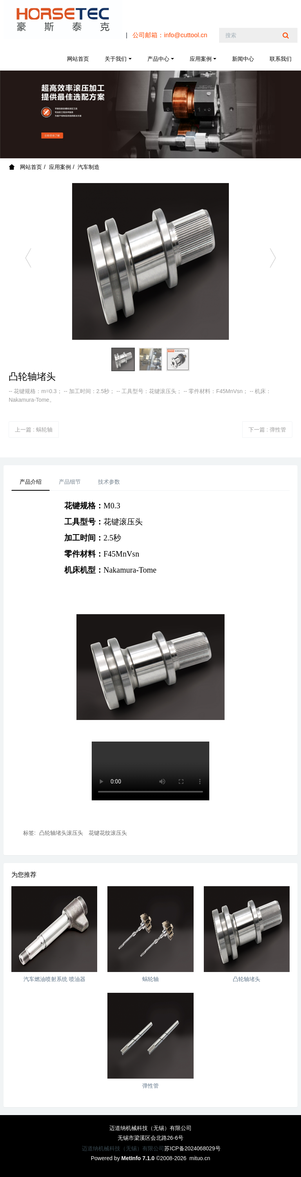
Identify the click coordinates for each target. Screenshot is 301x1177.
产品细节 (70, 482)
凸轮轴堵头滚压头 (61, 833)
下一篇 (267, 429)
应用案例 (60, 167)
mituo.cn (199, 1158)
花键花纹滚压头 (108, 833)
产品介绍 (31, 482)
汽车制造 (89, 167)
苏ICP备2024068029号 (192, 1148)
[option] (150, 114)
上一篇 (34, 429)
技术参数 (109, 482)
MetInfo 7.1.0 (138, 1158)
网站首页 (78, 59)
